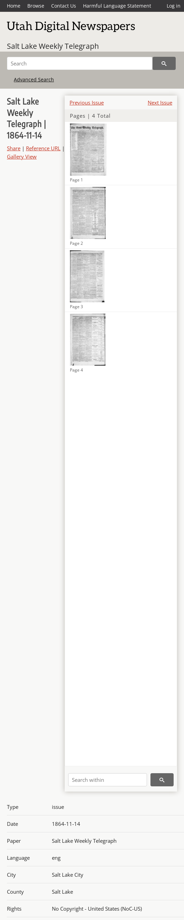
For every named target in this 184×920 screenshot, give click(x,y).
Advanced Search (34, 79)
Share (13, 148)
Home (13, 5)
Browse (35, 5)
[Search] (80, 63)
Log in (174, 5)
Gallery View (22, 156)
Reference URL (43, 148)
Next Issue (160, 102)
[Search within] (107, 779)
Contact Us (63, 5)
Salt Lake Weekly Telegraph (53, 46)
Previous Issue (87, 102)
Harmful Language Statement (117, 5)
